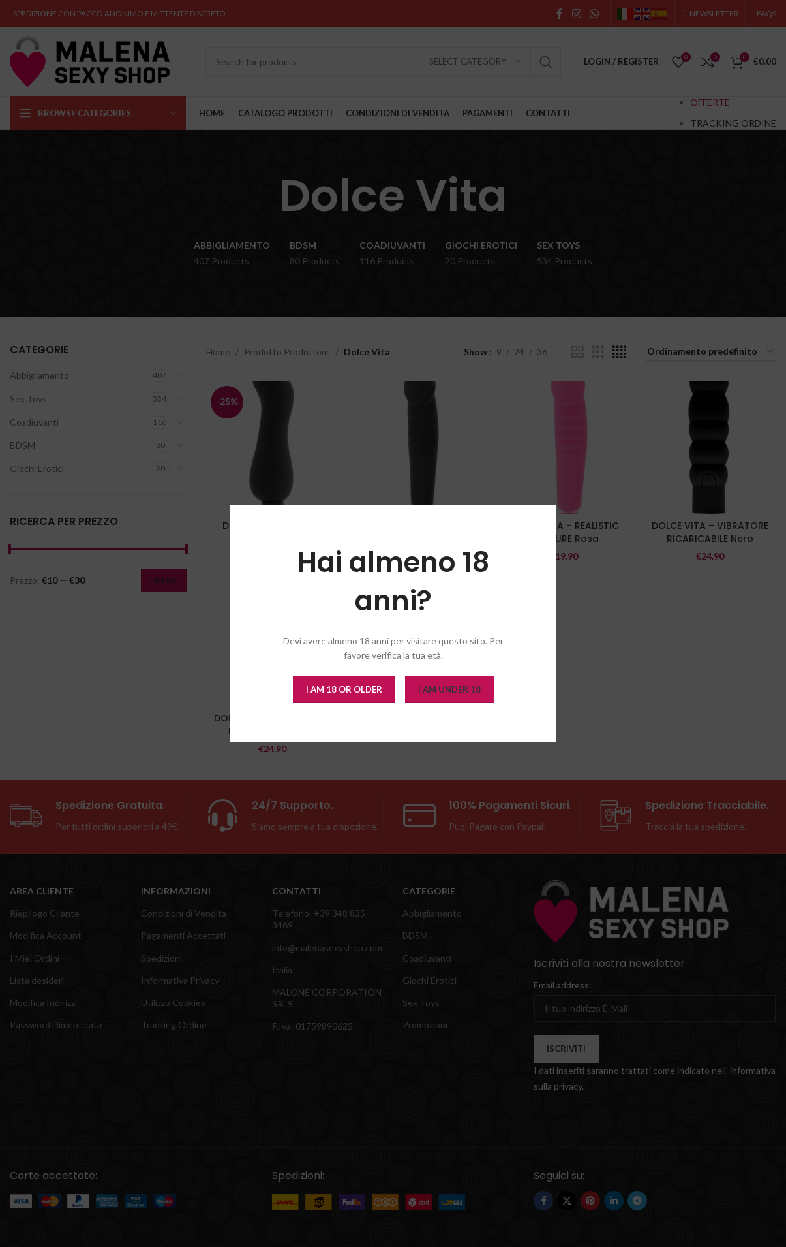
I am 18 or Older (344, 689)
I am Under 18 (449, 689)
